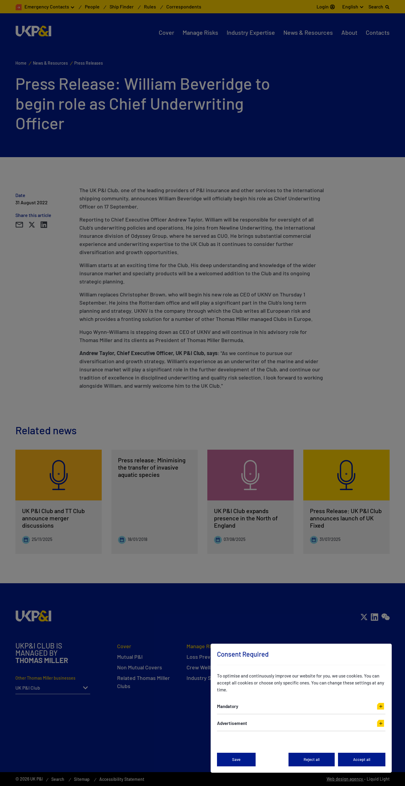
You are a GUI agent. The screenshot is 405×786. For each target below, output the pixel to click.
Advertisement (232, 723)
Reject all (312, 759)
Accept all (361, 759)
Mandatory (227, 706)
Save (236, 759)
